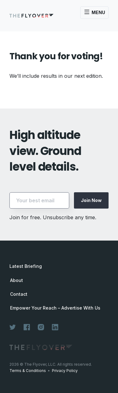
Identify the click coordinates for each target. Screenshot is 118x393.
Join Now (91, 200)
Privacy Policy (65, 370)
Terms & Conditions (27, 370)
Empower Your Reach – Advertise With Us (55, 308)
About (16, 280)
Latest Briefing (25, 266)
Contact (18, 294)
